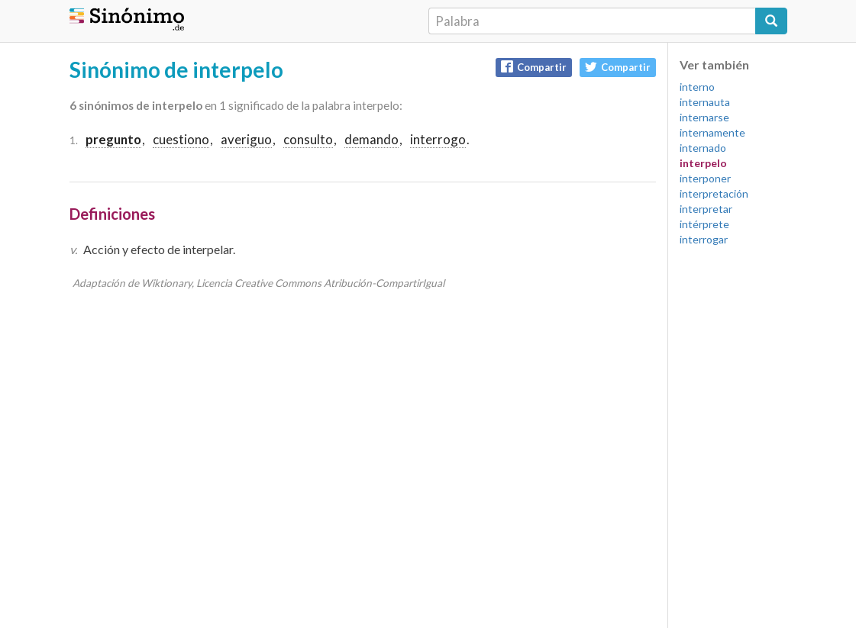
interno (697, 86)
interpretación (714, 193)
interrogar (704, 239)
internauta (705, 101)
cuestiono (181, 139)
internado (703, 147)
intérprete (704, 223)
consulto (308, 139)
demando (371, 139)
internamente (712, 132)
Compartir (534, 66)
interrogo (438, 139)
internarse (704, 117)
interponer (705, 178)
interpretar (706, 208)
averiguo (246, 139)
